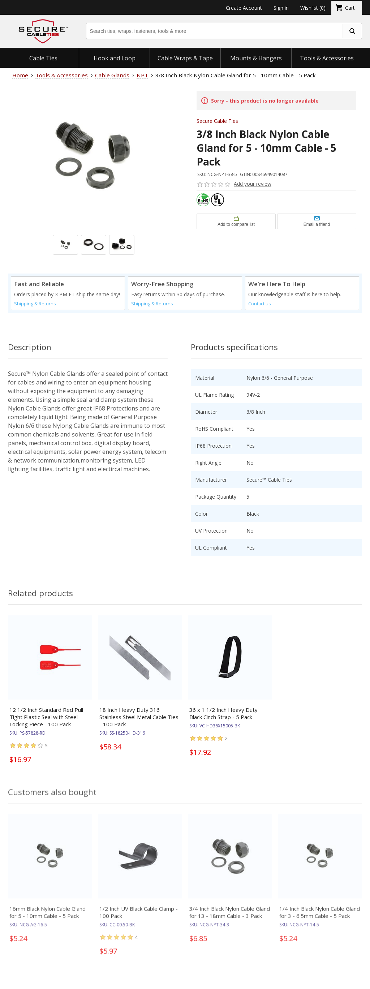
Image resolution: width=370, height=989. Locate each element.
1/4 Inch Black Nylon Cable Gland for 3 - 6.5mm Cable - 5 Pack (319, 917)
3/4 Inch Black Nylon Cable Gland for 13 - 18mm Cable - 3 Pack (229, 917)
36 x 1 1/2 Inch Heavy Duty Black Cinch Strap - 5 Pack (223, 713)
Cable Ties (43, 58)
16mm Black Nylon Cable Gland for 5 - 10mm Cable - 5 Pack (47, 917)
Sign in (281, 7)
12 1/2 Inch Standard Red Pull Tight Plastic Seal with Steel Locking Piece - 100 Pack (46, 717)
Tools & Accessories (327, 58)
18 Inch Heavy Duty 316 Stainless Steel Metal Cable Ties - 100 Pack (138, 717)
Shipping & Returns (35, 304)
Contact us (259, 304)
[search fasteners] (352, 30)
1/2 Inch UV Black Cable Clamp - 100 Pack (138, 917)
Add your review (252, 183)
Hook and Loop (114, 58)
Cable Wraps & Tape (185, 58)
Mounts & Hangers (256, 58)
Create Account (244, 7)
